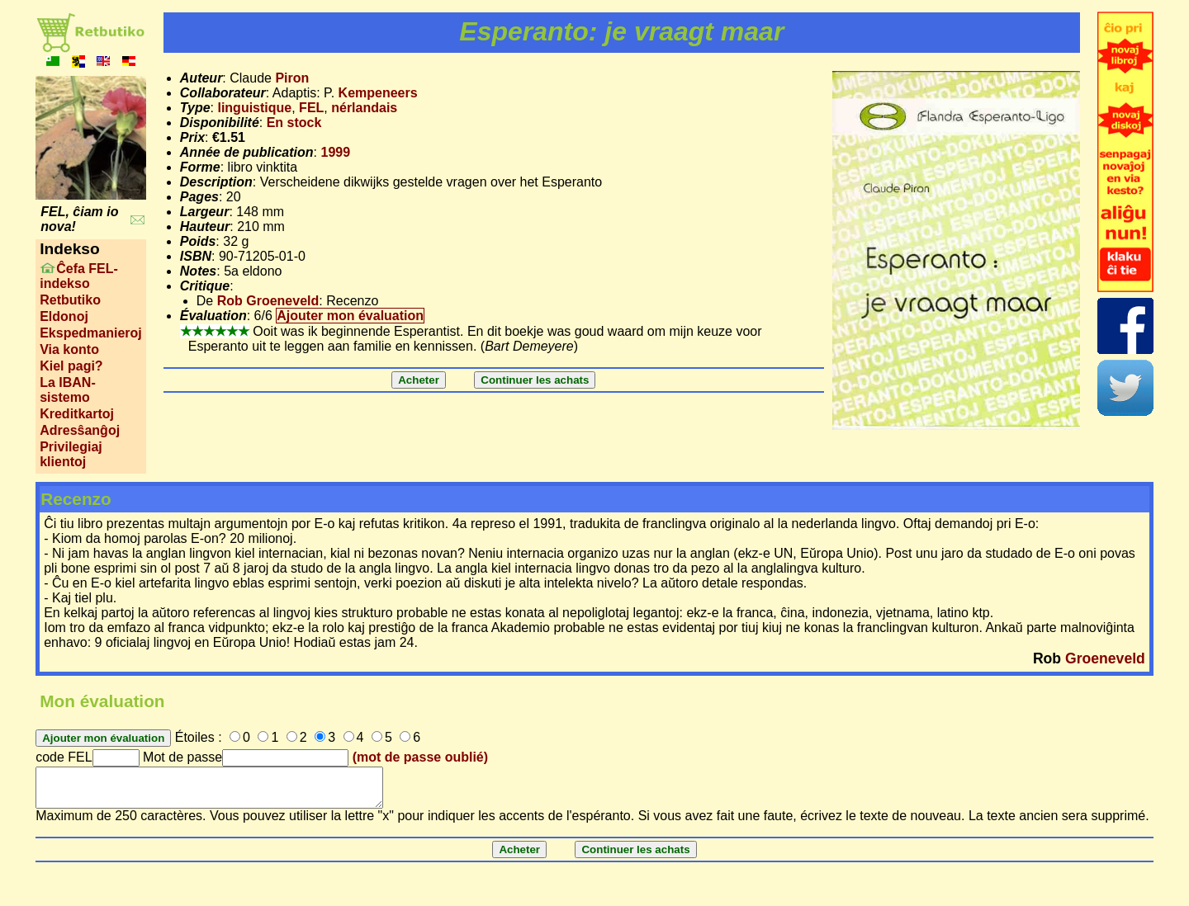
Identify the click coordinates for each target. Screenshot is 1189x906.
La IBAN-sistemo (68, 389)
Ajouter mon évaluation (350, 316)
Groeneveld (1105, 658)
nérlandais (364, 108)
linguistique (254, 108)
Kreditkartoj (77, 414)
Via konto (69, 349)
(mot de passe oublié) (420, 757)
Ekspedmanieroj (91, 333)
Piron (292, 78)
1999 (335, 152)
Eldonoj (64, 316)
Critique (205, 286)
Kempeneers (378, 93)
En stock (294, 123)
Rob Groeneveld (268, 301)
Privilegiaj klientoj (71, 454)
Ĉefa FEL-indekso (79, 276)
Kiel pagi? (71, 366)
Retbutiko (70, 300)
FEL (311, 108)
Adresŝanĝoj (80, 430)
